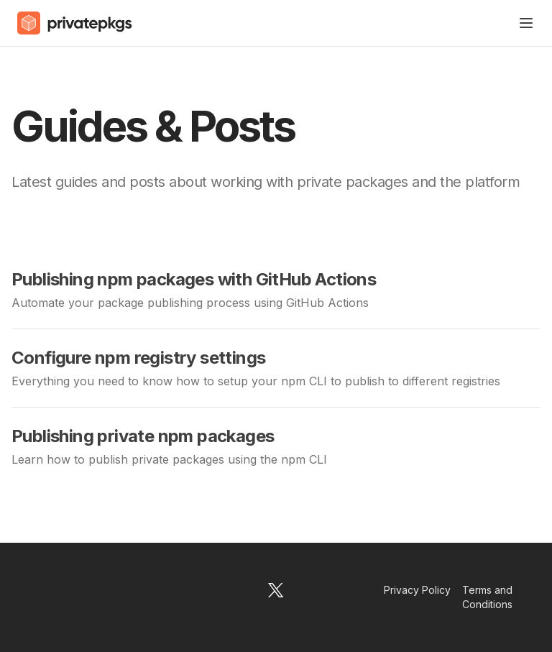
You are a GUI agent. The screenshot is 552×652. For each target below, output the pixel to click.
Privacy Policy (417, 590)
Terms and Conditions (487, 597)
